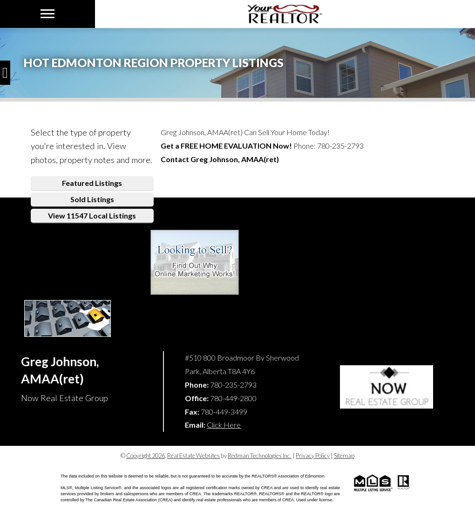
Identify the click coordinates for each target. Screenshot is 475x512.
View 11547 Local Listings (92, 215)
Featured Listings (92, 182)
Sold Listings (92, 199)
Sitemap (344, 455)
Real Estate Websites (193, 455)
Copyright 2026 (145, 455)
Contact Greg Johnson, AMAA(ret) (220, 159)
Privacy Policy (313, 455)
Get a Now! (226, 145)
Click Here (224, 424)
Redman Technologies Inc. (260, 455)
